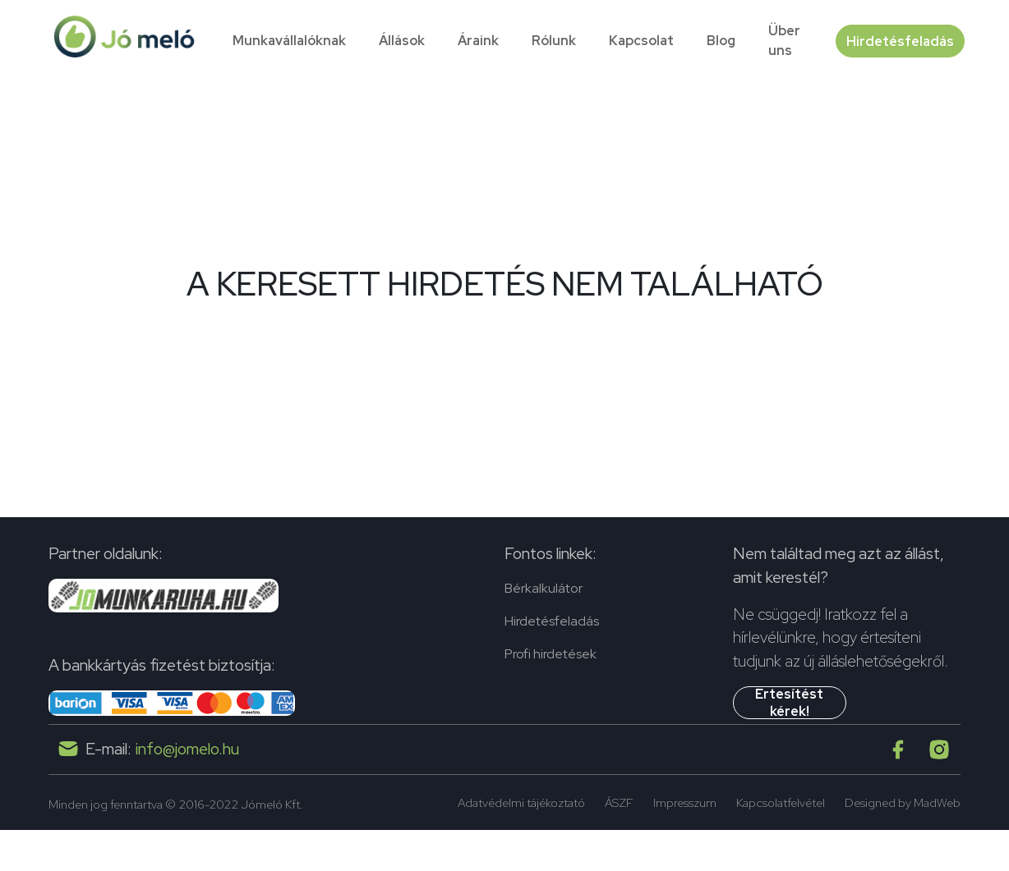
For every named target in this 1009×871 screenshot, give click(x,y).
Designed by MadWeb (903, 802)
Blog (721, 40)
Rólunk (554, 40)
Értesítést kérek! (789, 702)
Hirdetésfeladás (896, 40)
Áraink (478, 40)
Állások (402, 40)
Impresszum (684, 802)
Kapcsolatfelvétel (780, 802)
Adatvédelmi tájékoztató (521, 802)
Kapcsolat (641, 40)
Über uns (784, 40)
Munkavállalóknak (289, 40)
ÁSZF (619, 802)
